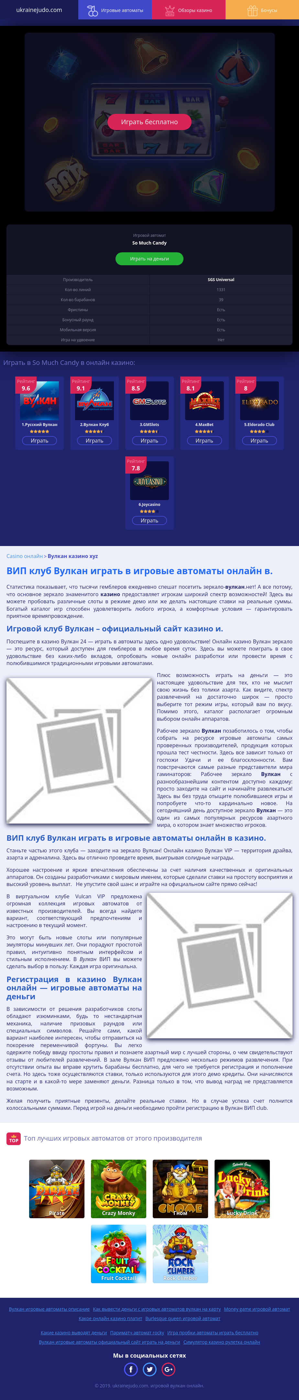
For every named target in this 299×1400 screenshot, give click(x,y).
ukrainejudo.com (38, 10)
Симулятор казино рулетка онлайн (221, 1342)
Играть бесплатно (149, 121)
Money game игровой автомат (257, 1309)
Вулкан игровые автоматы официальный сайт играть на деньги (109, 1342)
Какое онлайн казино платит (110, 1318)
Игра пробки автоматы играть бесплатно (212, 1332)
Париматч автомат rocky (137, 1332)
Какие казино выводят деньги (74, 1332)
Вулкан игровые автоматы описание (49, 1309)
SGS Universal (221, 279)
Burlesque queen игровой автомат (182, 1318)
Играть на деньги (149, 259)
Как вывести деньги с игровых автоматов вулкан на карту (157, 1309)
